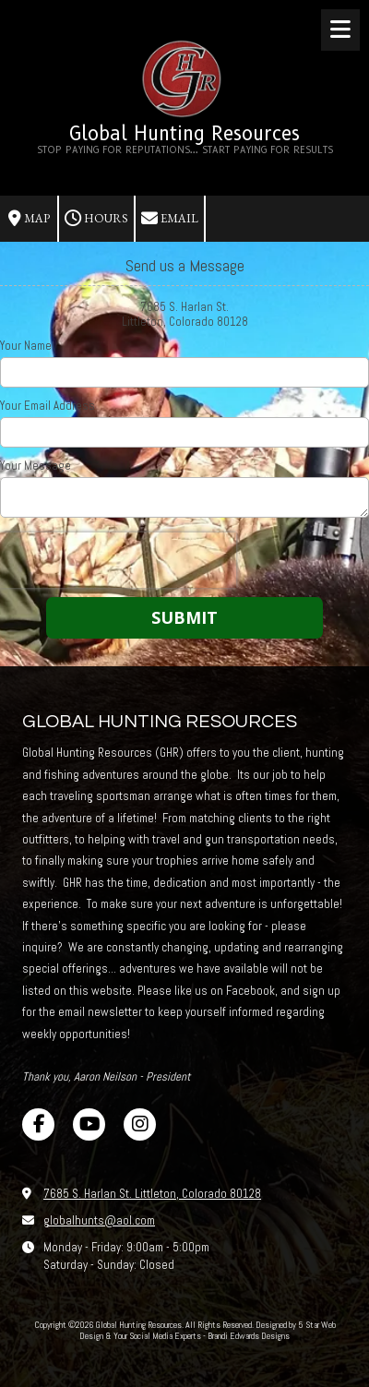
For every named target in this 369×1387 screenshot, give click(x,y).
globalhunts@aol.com (99, 1220)
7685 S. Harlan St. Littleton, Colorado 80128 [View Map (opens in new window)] (152, 1194)
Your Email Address (47, 406)
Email (169, 218)
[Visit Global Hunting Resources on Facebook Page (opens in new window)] (38, 1124)
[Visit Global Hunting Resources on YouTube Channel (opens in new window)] (89, 1124)
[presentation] (118, 560)
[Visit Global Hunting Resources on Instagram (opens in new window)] (140, 1124)
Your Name (26, 346)
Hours (96, 218)
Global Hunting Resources (184, 133)
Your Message (35, 466)
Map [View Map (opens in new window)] (29, 218)
